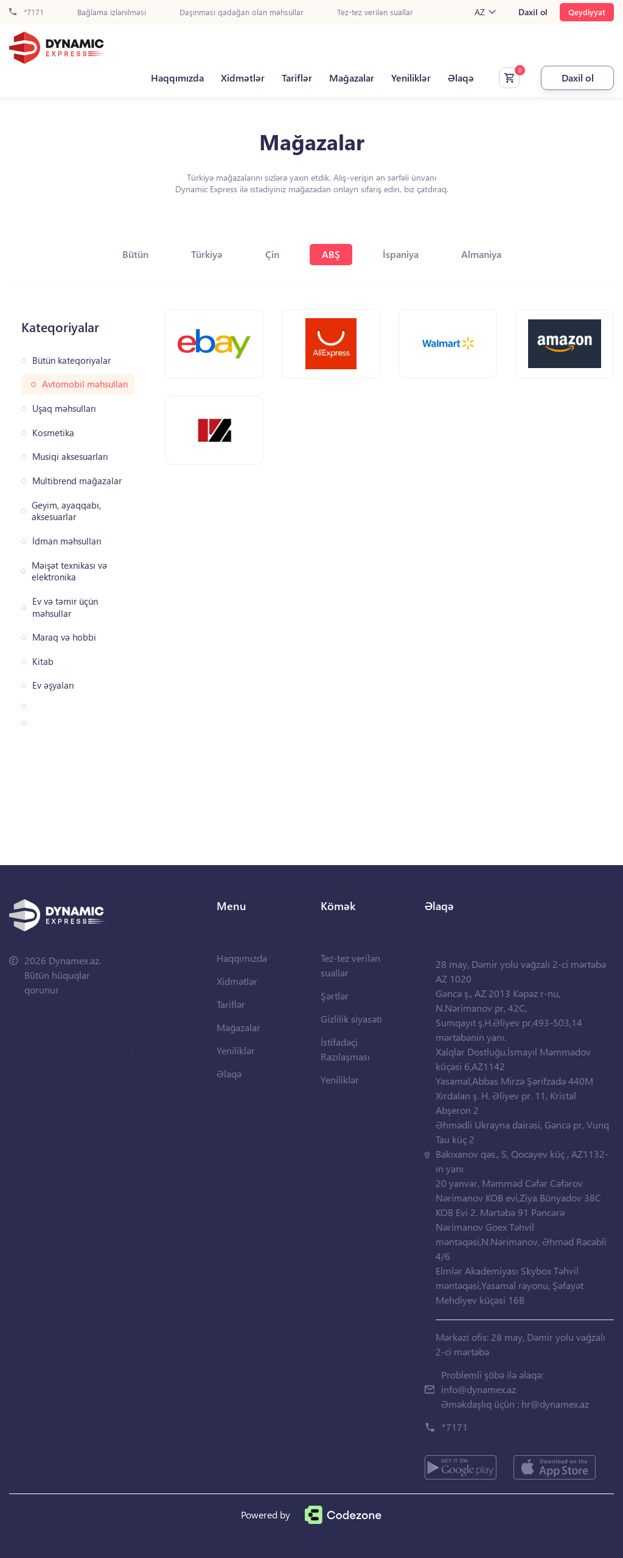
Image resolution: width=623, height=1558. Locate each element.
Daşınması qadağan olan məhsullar (241, 12)
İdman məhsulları (67, 541)
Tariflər (297, 77)
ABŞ (331, 254)
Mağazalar (351, 77)
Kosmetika (53, 433)
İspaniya (401, 254)
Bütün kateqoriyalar (71, 360)
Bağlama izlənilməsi (111, 12)
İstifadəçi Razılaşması (345, 1049)
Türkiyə (207, 254)
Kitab (43, 661)
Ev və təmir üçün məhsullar (65, 607)
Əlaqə (461, 77)
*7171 (26, 12)
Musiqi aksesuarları (70, 456)
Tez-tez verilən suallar (375, 12)
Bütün (135, 254)
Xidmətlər (243, 77)
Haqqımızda (177, 77)
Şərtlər (335, 995)
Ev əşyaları (53, 685)
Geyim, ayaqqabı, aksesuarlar (66, 511)
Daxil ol (533, 12)
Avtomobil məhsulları (85, 384)
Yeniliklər (411, 77)
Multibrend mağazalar (77, 481)
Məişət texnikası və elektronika (69, 571)
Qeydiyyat (586, 12)
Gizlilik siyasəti (351, 1018)
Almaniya (481, 254)
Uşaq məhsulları (64, 408)
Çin (272, 254)
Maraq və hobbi (64, 637)
